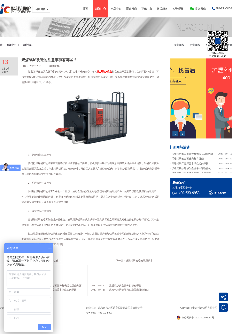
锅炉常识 (27, 44)
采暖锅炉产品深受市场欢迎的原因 (58, 289)
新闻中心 (11, 44)
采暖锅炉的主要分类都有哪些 (125, 285)
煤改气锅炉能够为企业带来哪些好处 (129, 289)
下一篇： (139, 260)
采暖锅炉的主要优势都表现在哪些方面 (61, 285)
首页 (85, 8)
